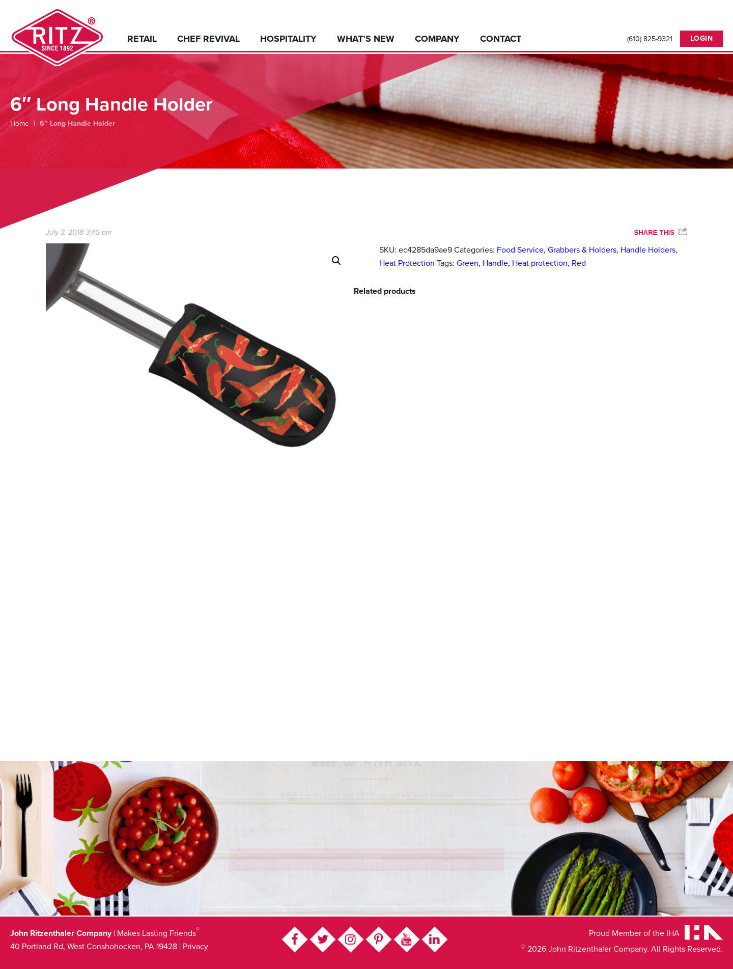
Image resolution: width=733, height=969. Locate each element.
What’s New (365, 38)
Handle (495, 263)
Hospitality (288, 38)
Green (467, 263)
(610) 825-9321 (649, 39)
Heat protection (540, 263)
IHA (673, 933)
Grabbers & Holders (582, 250)
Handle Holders (648, 250)
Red (579, 263)
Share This (654, 232)
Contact (500, 38)
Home (19, 123)
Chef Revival (208, 38)
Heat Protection (407, 263)
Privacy (195, 947)
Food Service (520, 250)
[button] (336, 261)
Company (437, 38)
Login (701, 38)
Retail (142, 38)
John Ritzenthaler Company (57, 37)
